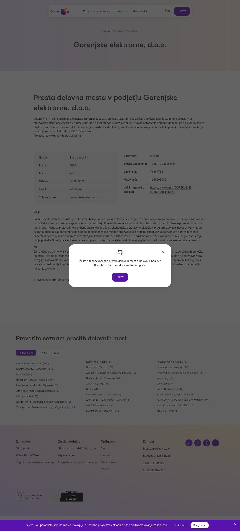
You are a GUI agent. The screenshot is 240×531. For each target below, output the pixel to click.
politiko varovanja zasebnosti (149, 525)
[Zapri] (163, 252)
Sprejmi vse (199, 525)
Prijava (120, 277)
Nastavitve (179, 525)
